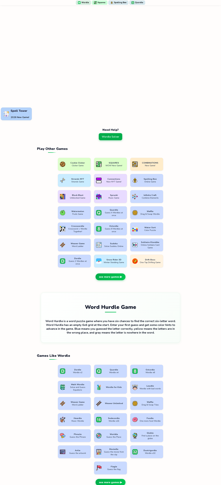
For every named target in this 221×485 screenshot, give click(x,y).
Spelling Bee (118, 2)
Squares (99, 2)
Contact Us (129, 474)
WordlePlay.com (115, 468)
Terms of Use (93, 474)
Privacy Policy (111, 474)
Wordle (83, 2)
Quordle (137, 2)
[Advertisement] (110, 99)
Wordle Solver (110, 136)
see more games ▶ (110, 260)
